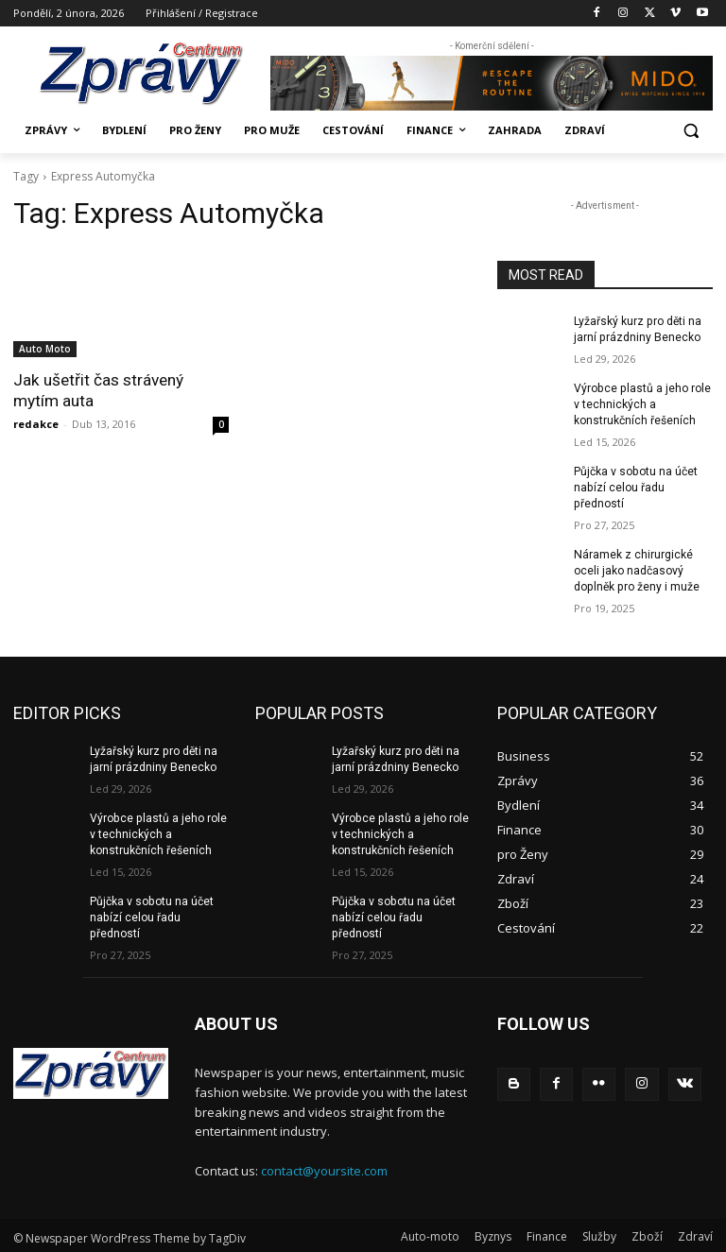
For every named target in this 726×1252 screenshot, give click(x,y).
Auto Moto (45, 348)
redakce (36, 424)
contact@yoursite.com (324, 1166)
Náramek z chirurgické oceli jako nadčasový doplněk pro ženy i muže (636, 569)
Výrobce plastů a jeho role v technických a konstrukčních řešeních (641, 403)
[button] (690, 131)
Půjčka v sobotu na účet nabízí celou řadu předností (635, 486)
